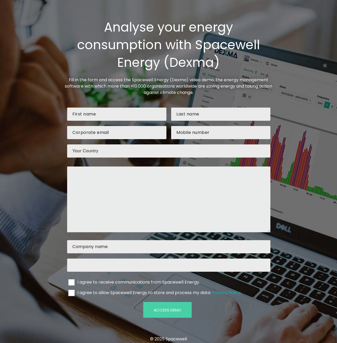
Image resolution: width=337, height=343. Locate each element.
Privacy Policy (226, 293)
